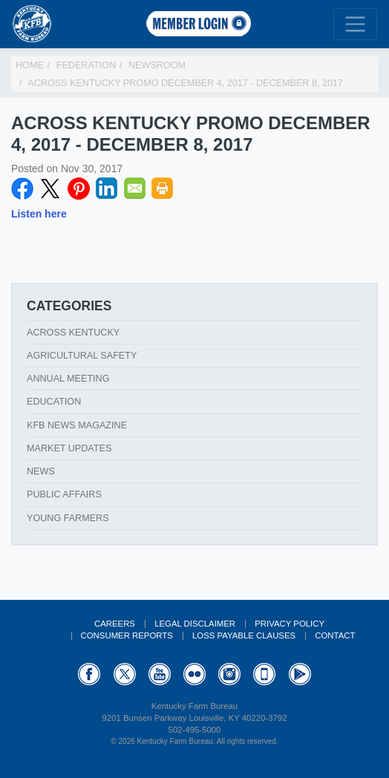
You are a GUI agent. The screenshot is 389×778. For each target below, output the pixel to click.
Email (135, 188)
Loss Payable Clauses (243, 635)
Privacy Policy (289, 623)
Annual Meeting (68, 378)
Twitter (50, 188)
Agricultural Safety (82, 355)
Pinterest (79, 188)
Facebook (22, 188)
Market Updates (69, 448)
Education (54, 401)
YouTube (159, 674)
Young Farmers (68, 518)
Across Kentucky (73, 332)
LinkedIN (107, 188)
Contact (335, 635)
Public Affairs (64, 494)
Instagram (229, 674)
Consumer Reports (127, 635)
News (41, 471)
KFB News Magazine (77, 425)
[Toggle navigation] (355, 24)
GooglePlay (300, 674)
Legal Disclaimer (194, 623)
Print (162, 188)
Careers (114, 623)
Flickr (194, 674)
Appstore (264, 674)
